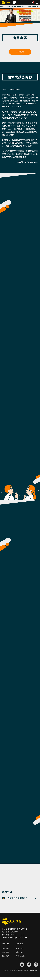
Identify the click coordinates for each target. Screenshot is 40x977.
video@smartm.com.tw (20, 937)
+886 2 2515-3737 (17, 934)
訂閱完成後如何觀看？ (17, 898)
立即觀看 (20, 52)
